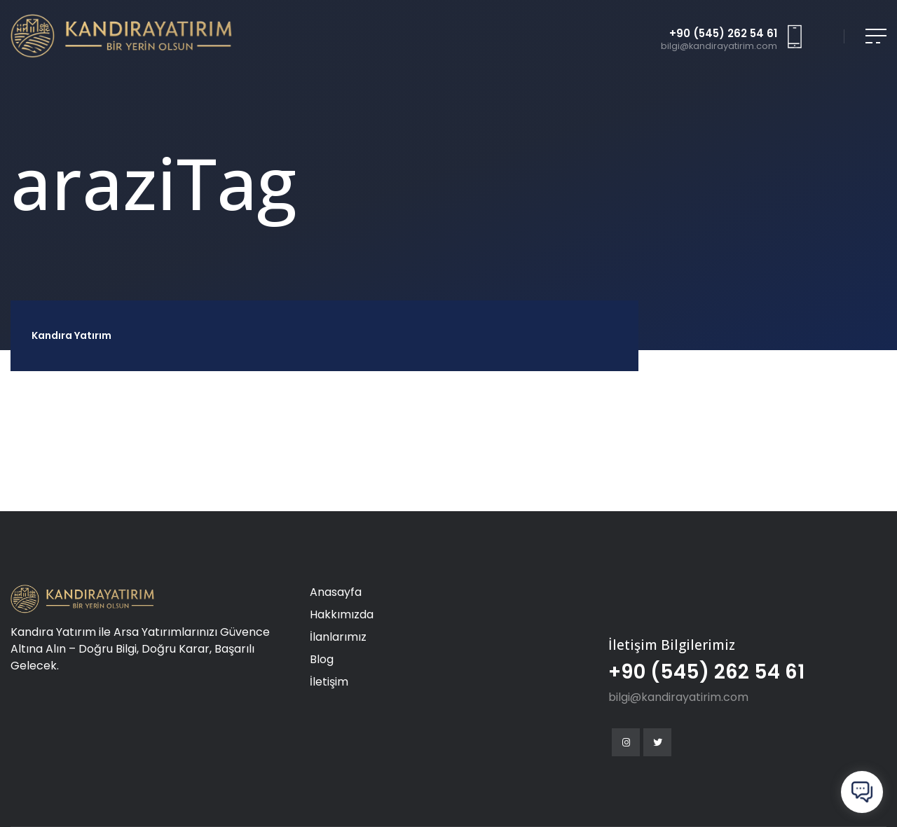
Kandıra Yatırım (71, 335)
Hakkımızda (342, 614)
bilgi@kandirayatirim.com (719, 46)
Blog (322, 659)
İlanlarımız (338, 637)
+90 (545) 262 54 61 (723, 34)
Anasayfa (336, 592)
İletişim (329, 682)
